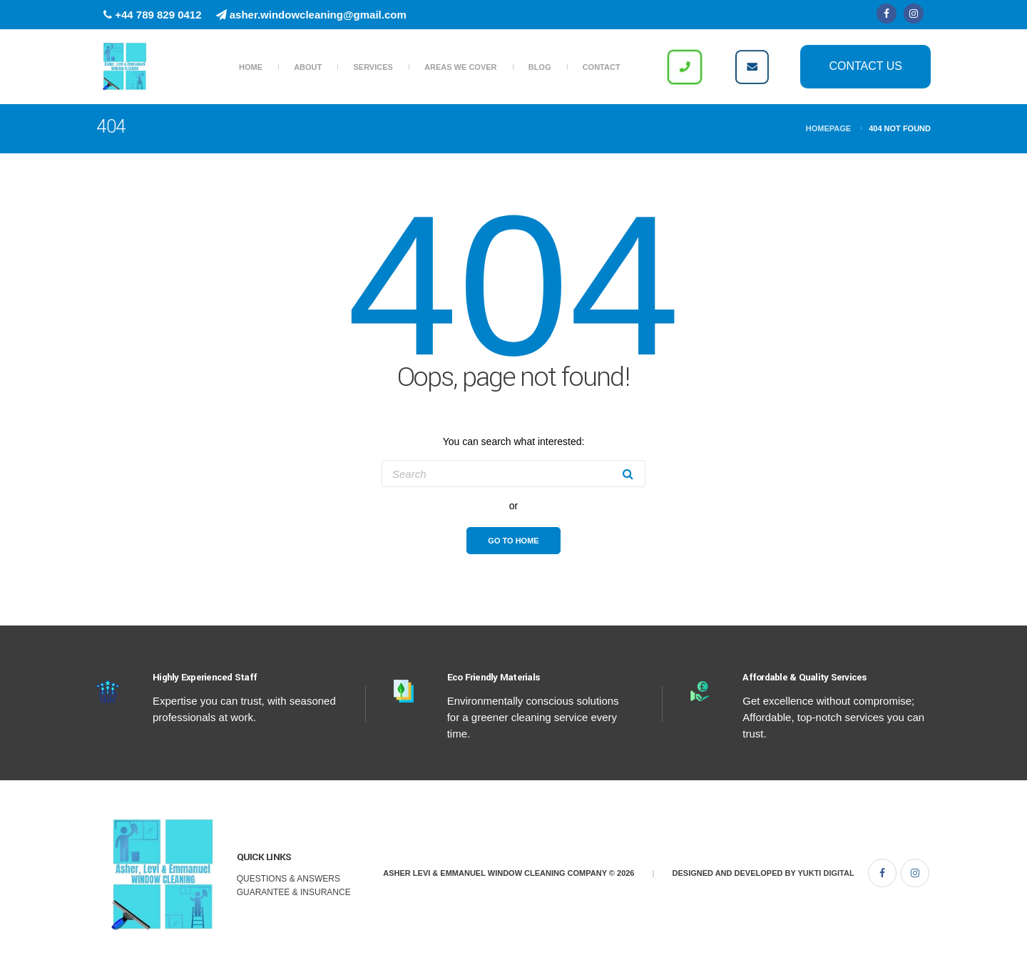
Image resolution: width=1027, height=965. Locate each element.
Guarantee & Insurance (294, 892)
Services (372, 67)
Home (250, 67)
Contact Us (865, 66)
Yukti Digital (825, 873)
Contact (601, 67)
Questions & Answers (288, 879)
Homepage (828, 128)
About (308, 67)
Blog (539, 67)
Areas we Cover (460, 67)
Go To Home (513, 540)
